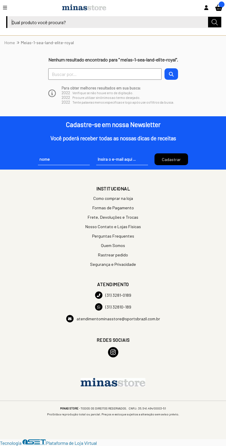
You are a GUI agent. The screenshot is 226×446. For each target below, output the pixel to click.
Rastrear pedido (113, 254)
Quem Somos (113, 245)
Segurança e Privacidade (113, 264)
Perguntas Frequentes (113, 235)
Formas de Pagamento (113, 207)
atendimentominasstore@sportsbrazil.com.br (113, 318)
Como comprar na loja (113, 198)
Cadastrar (171, 159)
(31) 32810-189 (113, 307)
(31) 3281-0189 (113, 295)
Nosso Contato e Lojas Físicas (113, 226)
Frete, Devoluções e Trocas (113, 217)
